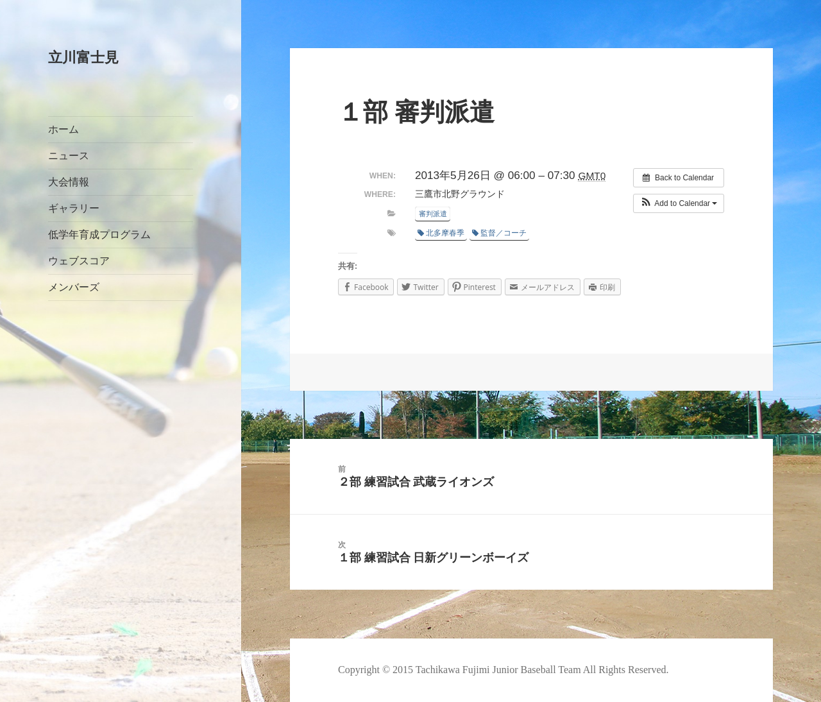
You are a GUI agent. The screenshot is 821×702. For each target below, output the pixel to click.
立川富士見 (83, 57)
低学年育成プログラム (99, 234)
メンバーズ (73, 287)
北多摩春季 (441, 232)
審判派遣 (433, 214)
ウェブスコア (79, 260)
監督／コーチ (499, 232)
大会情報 (68, 181)
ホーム (63, 129)
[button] (679, 203)
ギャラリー (73, 208)
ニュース (68, 155)
